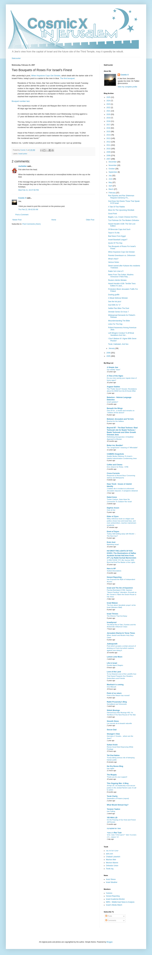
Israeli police (22, 154)
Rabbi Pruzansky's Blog (117, 702)
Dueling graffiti (113, 295)
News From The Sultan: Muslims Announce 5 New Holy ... (120, 276)
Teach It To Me (114, 233)
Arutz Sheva (110, 879)
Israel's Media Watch (114, 905)
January (112, 348)
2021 (109, 111)
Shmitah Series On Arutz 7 (118, 312)
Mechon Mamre (112, 863)
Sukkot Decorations (114, 571)
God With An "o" (114, 305)
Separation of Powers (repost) (118, 798)
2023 (109, 104)
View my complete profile (127, 87)
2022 (109, 108)
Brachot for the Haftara (115, 421)
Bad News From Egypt (117, 236)
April (111, 186)
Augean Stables (113, 387)
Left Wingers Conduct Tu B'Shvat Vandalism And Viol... (121, 334)
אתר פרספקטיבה (114, 828)
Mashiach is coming (115, 685)
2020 (109, 114)
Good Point (112, 214)
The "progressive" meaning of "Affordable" (122, 447)
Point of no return (114, 693)
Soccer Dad (111, 730)
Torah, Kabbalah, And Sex (118, 344)
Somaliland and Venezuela (117, 704)
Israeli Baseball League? (117, 240)
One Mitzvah (111, 687)
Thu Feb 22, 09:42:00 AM (28, 209)
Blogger (110, 942)
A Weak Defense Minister (118, 298)
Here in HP (111, 569)
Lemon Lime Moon (114, 657)
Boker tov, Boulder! (115, 445)
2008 (109, 156)
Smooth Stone (113, 721)
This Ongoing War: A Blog (117, 783)
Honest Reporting (114, 577)
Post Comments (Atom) (31, 224)
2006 (109, 353)
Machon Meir (111, 860)
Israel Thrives (112, 614)
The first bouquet (67, 78)
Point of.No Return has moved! (118, 695)
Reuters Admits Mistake (117, 280)
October (112, 169)
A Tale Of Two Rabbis (116, 207)
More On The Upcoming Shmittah (121, 210)
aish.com (109, 854)
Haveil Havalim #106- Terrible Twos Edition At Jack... (122, 285)
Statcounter (16, 58)
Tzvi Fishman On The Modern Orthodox (123, 220)
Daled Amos (112, 497)
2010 (109, 149)
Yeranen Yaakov (113, 809)
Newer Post (16, 220)
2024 (109, 101)
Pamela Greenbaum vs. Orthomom (121, 255)
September (113, 172)
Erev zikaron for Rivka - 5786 (117, 467)
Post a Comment (21, 215)
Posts (108, 916)
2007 (109, 159)
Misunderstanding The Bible (119, 321)
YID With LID (112, 818)
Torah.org (109, 869)
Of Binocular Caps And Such (119, 229)
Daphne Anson (113, 508)
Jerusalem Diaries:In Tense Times (121, 633)
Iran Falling (111, 811)
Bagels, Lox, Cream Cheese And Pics (122, 217)
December (113, 162)
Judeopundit (112, 644)
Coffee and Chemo (114, 465)
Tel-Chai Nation (113, 755)
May (110, 182)
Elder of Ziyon (113, 516)
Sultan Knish (112, 745)
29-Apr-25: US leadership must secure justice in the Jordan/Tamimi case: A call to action (121, 788)
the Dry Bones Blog (115, 766)
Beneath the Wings (115, 408)
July (110, 176)
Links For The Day (115, 324)
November (113, 165)
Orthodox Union (112, 866)
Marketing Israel (113, 544)
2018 (109, 121)
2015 (109, 132)
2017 (109, 125)
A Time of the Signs (115, 376)
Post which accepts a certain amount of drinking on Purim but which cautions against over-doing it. (121, 648)
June (111, 179)
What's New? (113, 259)
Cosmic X (22, 198)
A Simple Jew (112, 367)
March (111, 189)
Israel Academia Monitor (115, 899)
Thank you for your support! (117, 777)
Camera (109, 893)
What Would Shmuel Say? (117, 805)
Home (53, 220)
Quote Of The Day (115, 243)
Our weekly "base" (113, 369)
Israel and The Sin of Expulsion (120, 588)
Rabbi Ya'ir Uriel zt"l (116, 271)
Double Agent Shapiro (115, 665)
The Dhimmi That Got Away (117, 616)
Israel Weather (111, 882)
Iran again (110, 768)
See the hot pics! (114, 302)
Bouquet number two (21, 101)
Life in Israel (112, 663)
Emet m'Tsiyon (113, 532)
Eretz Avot (111, 542)
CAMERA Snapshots (115, 454)
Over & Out (111, 510)
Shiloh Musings (113, 710)
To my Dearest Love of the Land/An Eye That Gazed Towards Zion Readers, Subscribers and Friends (121, 676)
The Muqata (112, 775)
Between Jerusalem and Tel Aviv (120, 419)
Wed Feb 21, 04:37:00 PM (28, 190)
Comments (110, 920)
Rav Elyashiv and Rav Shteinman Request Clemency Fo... (121, 197)
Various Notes (113, 262)
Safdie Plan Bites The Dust (118, 308)
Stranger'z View (113, 734)
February (112, 193)
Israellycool (111, 622)
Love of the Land (114, 672)
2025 (109, 97)
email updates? (112, 402)
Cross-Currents (113, 473)
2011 (109, 145)
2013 (109, 138)
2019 (109, 118)
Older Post (90, 220)
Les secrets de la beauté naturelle (119, 723)
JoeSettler (22, 166)
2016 (109, 128)
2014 (109, 135)
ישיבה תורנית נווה (112, 851)
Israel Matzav (112, 603)
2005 (109, 356)
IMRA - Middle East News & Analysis (120, 902)
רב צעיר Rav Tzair (114, 833)
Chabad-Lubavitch (113, 857)
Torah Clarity (112, 796)
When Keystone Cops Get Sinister (45, 75)
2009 (109, 152)
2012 (109, 142)
